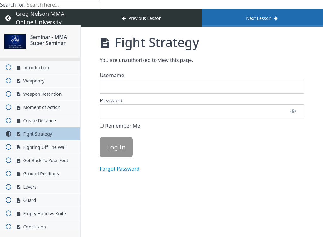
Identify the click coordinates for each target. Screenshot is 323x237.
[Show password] (293, 111)
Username (112, 75)
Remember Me (120, 125)
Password (111, 100)
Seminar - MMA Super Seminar (48, 39)
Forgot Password (119, 168)
